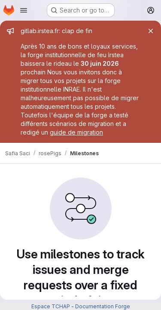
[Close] (151, 31)
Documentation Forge (102, 306)
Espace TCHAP (50, 306)
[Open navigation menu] (23, 10)
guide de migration (76, 132)
